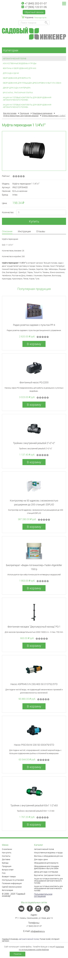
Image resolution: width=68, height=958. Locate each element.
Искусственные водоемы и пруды (19, 63)
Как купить (6, 852)
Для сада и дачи (11, 73)
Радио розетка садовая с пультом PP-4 (34, 324)
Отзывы (40, 231)
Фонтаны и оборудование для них (19, 68)
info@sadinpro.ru (38, 931)
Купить (34, 221)
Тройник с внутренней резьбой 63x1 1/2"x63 (34, 805)
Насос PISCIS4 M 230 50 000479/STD (34, 744)
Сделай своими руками (12, 887)
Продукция (6, 866)
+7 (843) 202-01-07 (34, 3)
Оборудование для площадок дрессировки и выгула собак (32, 83)
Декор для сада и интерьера (17, 87)
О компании (7, 849)
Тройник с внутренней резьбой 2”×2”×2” (34, 443)
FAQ (3, 873)
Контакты (6, 856)
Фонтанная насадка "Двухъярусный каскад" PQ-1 (34, 626)
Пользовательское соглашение (43, 895)
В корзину (34, 344)
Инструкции (24, 231)
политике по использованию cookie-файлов (41, 948)
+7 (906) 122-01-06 (34, 7)
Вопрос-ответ (8, 869)
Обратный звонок (34, 12)
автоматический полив (29, 939)
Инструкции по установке (13, 880)
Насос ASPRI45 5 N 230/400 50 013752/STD (34, 684)
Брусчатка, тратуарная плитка (18, 92)
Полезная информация (12, 883)
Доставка (6, 859)
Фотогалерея (7, 890)
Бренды (5, 863)
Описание (7, 231)
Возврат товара (9, 876)
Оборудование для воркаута (17, 78)
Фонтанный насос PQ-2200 (34, 382)
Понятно (17, 954)
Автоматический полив (14, 58)
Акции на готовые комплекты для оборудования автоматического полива (27, 98)
